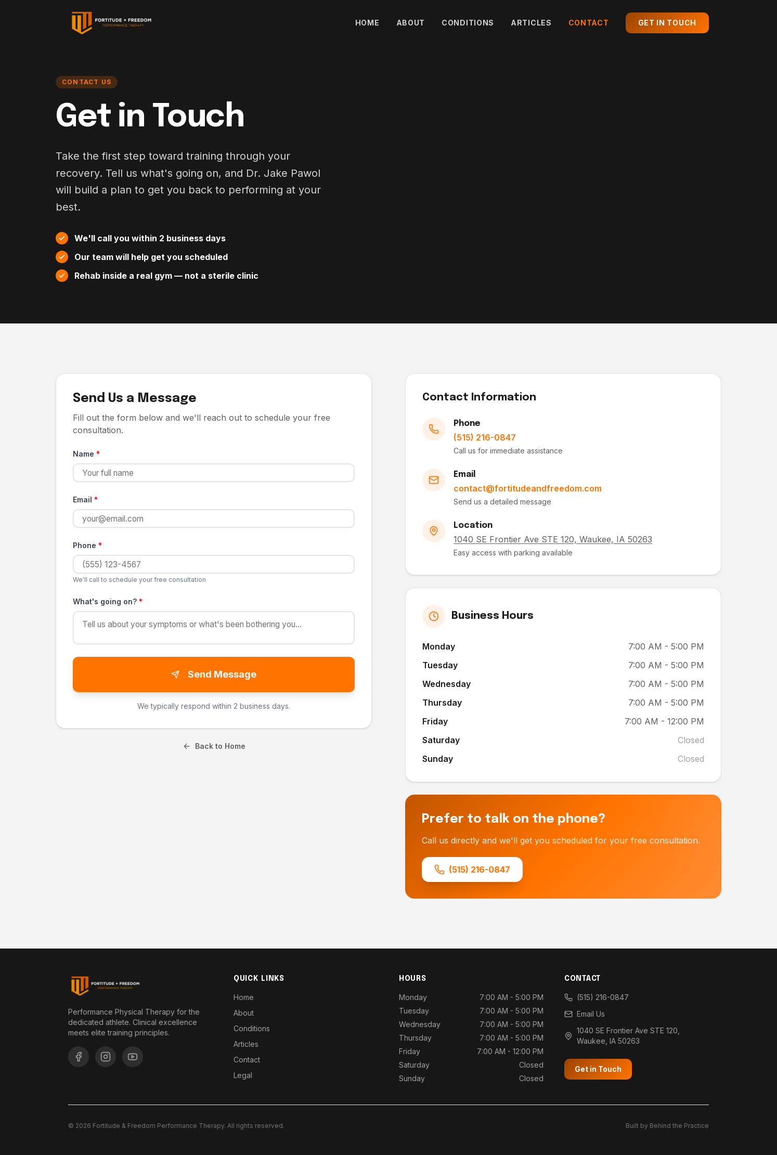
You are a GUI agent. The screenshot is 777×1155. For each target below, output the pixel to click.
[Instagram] (105, 1056)
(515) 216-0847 (485, 437)
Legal (243, 1075)
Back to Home (214, 749)
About (410, 22)
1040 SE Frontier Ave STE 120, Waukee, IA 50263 (622, 1035)
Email (85, 499)
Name (86, 453)
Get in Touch (667, 22)
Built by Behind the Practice (667, 1126)
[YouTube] (132, 1056)
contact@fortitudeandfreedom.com (528, 488)
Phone (87, 545)
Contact (588, 22)
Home (367, 22)
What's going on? (108, 601)
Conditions (468, 22)
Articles (531, 22)
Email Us (584, 1013)
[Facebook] (78, 1056)
